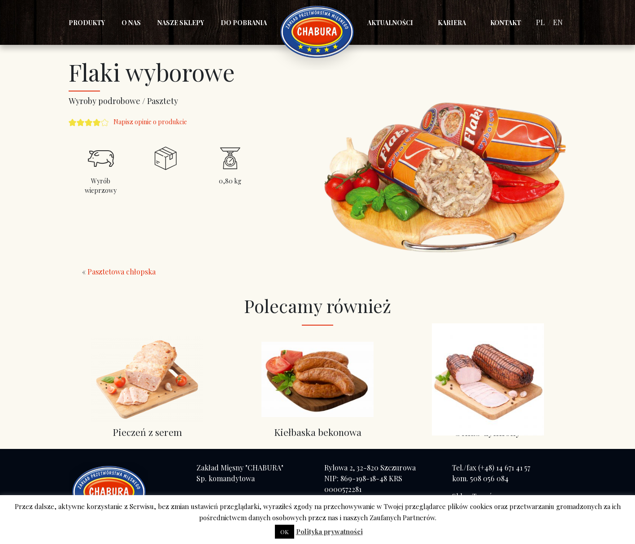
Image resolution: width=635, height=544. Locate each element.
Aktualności (390, 22)
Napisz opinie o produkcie (150, 122)
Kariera (452, 22)
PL (540, 22)
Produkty (87, 22)
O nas (131, 22)
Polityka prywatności (329, 531)
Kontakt (505, 22)
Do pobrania (244, 22)
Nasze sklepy (180, 22)
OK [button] (284, 531)
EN (558, 22)
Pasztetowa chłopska (121, 271)
